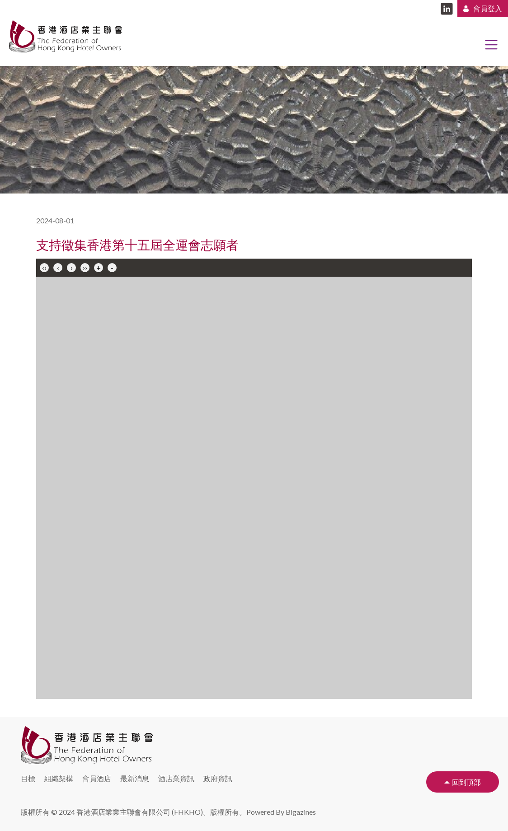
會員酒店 (96, 778)
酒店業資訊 (176, 778)
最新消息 (134, 778)
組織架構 (58, 778)
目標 (28, 778)
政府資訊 (217, 778)
